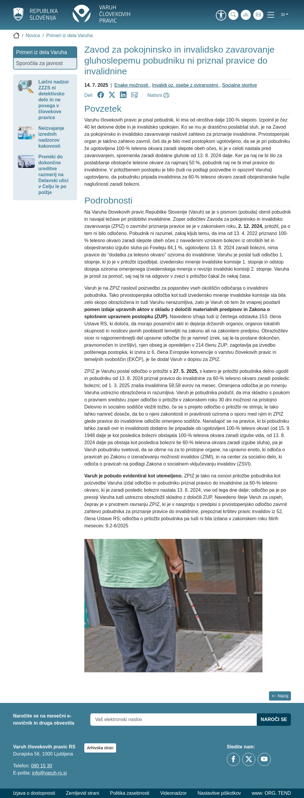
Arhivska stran (100, 747)
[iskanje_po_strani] (233, 15)
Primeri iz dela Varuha (69, 35)
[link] (221, 16)
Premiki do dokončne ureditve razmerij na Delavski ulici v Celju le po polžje (53, 174)
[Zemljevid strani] (246, 15)
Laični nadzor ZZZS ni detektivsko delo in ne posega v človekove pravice (53, 99)
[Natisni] (159, 95)
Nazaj (280, 696)
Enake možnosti (131, 85)
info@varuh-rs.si (49, 772)
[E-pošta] (258, 15)
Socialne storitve (239, 85)
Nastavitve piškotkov (219, 793)
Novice (33, 35)
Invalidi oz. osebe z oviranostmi (185, 85)
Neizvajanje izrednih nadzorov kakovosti (51, 137)
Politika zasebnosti (129, 793)
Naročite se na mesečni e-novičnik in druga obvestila (43, 719)
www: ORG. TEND (271, 793)
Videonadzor (173, 793)
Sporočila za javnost (39, 63)
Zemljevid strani (82, 793)
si (283, 14)
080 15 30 (41, 765)
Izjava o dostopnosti (34, 793)
